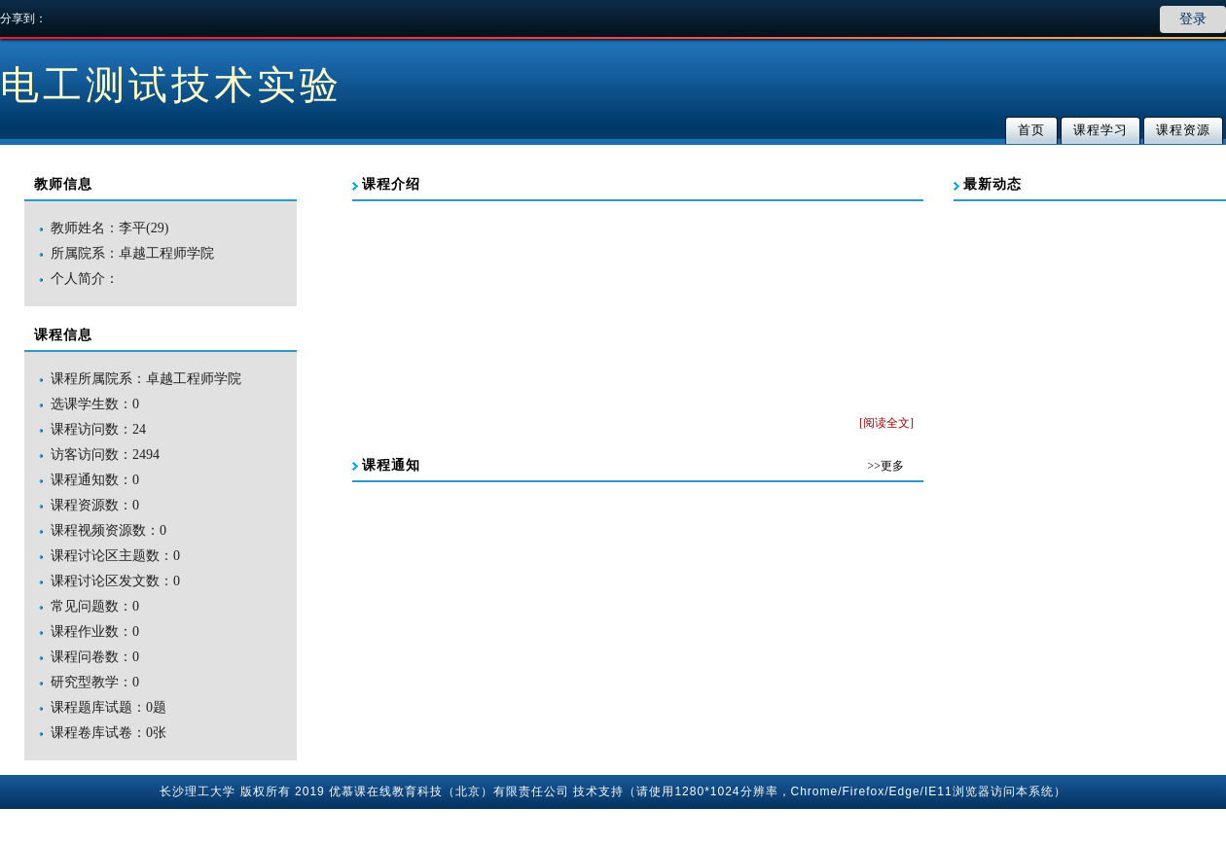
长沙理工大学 (197, 791)
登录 (1193, 19)
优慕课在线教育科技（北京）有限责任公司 (449, 791)
